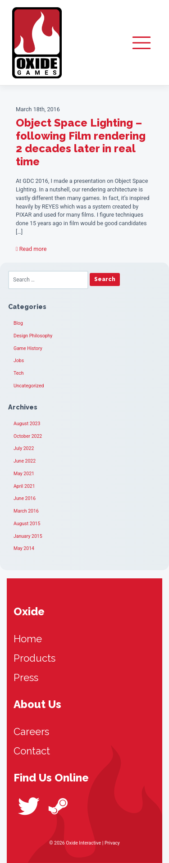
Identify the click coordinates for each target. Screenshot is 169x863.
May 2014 (24, 548)
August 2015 (27, 524)
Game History (28, 348)
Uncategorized (29, 386)
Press (26, 677)
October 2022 (28, 436)
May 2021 (24, 474)
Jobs (19, 360)
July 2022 (24, 448)
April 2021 (24, 486)
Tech (19, 373)
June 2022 (25, 461)
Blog (18, 323)
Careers (31, 731)
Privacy (112, 843)
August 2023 (27, 424)
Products (34, 658)
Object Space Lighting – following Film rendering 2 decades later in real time (81, 142)
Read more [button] (31, 248)
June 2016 (25, 498)
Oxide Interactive (37, 42)
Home (28, 639)
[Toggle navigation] (141, 42)
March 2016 (26, 511)
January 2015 (28, 536)
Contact (32, 751)
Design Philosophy (33, 336)
